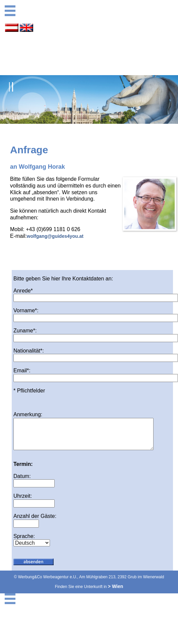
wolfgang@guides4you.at (55, 236)
